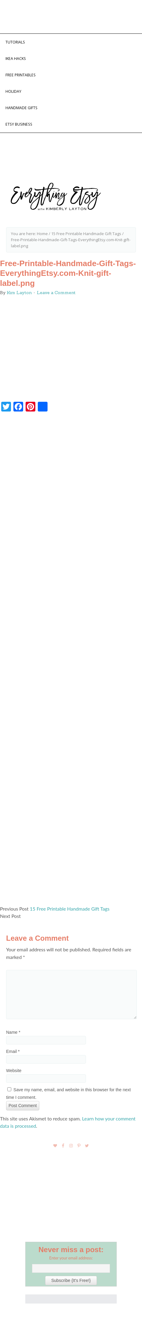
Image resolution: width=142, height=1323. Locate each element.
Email (13, 1051)
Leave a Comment (56, 292)
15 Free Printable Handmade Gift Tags (70, 909)
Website (13, 1070)
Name (13, 1032)
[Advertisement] (71, 661)
